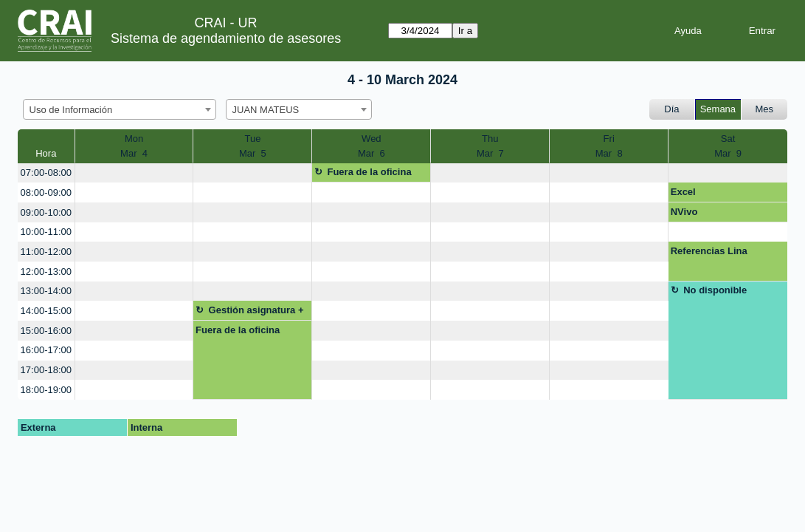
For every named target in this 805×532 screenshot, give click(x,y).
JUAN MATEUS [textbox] (266, 109)
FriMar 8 (609, 146)
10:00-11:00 (46, 231)
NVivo (684, 211)
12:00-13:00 (46, 271)
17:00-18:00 (46, 369)
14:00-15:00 (46, 310)
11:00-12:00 (46, 251)
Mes (765, 109)
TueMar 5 (252, 146)
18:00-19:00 (46, 389)
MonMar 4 (134, 146)
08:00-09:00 (46, 192)
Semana (718, 109)
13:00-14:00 (46, 290)
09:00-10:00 (46, 212)
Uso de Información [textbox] (71, 109)
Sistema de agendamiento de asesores (226, 38)
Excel (683, 191)
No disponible (715, 290)
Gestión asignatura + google (249, 312)
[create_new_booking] (134, 173)
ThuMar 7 (490, 146)
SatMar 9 (728, 146)
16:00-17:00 (46, 349)
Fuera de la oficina (369, 171)
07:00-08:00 (46, 172)
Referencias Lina (709, 250)
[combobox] (119, 109)
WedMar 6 (371, 146)
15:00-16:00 (46, 330)
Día (671, 109)
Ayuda (688, 30)
